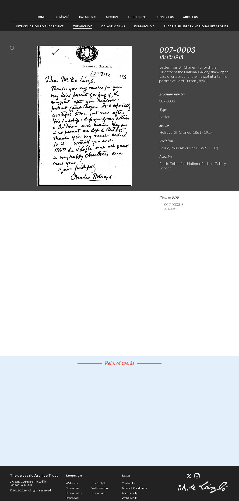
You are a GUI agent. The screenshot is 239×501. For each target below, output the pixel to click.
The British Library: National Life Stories (195, 26)
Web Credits (129, 498)
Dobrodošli (72, 498)
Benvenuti (98, 493)
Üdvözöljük (98, 483)
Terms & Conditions (134, 488)
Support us (165, 17)
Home (41, 17)
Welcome (72, 483)
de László (62, 17)
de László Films (113, 26)
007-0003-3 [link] (173, 206)
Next (225, 41)
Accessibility (129, 493)
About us (190, 17)
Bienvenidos (74, 493)
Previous (211, 41)
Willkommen (99, 488)
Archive (112, 17)
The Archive (82, 26)
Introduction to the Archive (39, 26)
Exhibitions (137, 17)
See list (218, 41)
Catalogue (87, 17)
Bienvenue (73, 488)
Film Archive (144, 26)
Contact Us (129, 483)
